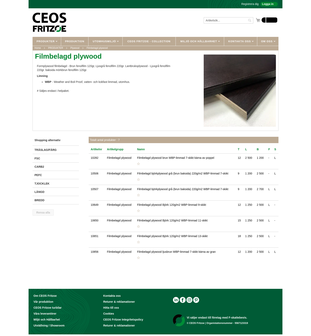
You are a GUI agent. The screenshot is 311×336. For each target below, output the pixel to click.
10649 (94, 204)
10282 (94, 157)
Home (38, 48)
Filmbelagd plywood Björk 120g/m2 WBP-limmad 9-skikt (171, 204)
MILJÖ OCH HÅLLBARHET (199, 41)
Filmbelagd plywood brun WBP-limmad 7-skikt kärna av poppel (175, 157)
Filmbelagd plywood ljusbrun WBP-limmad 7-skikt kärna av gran (176, 251)
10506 (94, 173)
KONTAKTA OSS (240, 41)
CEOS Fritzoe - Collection (149, 41)
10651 (94, 236)
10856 (94, 251)
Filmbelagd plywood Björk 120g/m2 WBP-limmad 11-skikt (172, 220)
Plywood (75, 48)
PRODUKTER (46, 41)
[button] (138, 164)
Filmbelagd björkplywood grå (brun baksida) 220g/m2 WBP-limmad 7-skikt (182, 173)
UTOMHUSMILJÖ (105, 41)
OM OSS (267, 41)
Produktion (74, 41)
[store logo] (49, 22)
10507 (94, 189)
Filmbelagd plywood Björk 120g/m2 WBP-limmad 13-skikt (172, 236)
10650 (94, 220)
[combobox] (228, 20)
